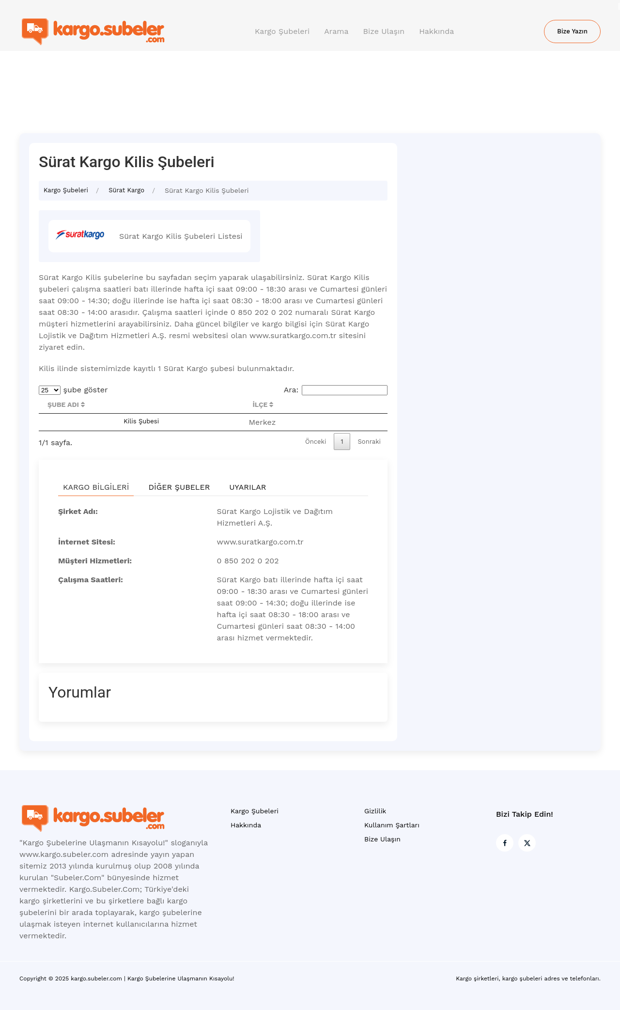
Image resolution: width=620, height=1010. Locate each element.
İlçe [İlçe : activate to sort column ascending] (262, 404)
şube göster (73, 389)
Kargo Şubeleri (282, 31)
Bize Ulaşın (384, 31)
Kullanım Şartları (391, 825)
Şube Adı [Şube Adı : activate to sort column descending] (66, 404)
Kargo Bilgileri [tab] (96, 487)
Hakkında (436, 31)
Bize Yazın (572, 31)
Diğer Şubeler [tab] (179, 487)
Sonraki (369, 441)
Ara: (336, 389)
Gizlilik (375, 811)
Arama (336, 31)
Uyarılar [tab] (247, 487)
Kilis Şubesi (141, 421)
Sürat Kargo (126, 190)
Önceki (315, 441)
